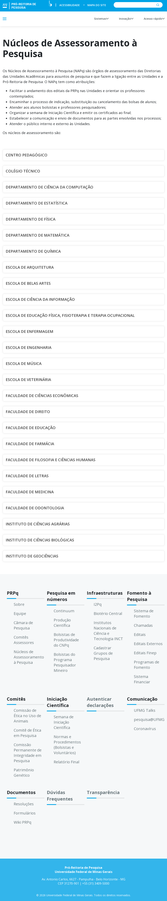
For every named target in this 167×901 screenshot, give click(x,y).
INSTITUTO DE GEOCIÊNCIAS (32, 556)
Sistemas (101, 18)
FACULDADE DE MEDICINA (30, 491)
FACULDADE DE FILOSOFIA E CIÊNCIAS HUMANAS (50, 459)
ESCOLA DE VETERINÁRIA (28, 379)
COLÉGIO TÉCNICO (23, 171)
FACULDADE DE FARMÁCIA (30, 443)
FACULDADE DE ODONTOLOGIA (35, 507)
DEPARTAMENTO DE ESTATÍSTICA (36, 203)
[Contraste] (50, 5)
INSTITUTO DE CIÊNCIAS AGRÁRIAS (38, 524)
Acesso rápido (154, 18)
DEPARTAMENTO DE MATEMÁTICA (37, 235)
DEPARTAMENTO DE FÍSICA (30, 219)
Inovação (126, 18)
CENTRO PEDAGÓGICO (26, 155)
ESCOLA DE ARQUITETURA (30, 267)
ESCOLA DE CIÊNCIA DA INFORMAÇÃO (40, 299)
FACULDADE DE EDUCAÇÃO (31, 427)
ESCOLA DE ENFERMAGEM (29, 331)
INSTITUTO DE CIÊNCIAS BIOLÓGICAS (40, 540)
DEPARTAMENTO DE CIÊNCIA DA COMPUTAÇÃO (49, 187)
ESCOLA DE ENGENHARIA (28, 347)
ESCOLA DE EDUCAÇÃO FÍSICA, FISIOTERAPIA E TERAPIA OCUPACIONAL (70, 315)
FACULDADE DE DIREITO (28, 411)
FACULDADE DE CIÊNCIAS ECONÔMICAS (42, 395)
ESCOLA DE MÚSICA (24, 363)
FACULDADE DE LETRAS (27, 475)
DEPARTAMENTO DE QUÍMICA (33, 251)
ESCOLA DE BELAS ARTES (28, 283)
